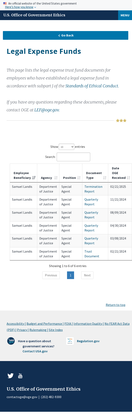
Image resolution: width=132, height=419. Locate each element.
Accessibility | (16, 323)
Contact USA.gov (35, 351)
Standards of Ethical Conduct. (92, 85)
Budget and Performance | (45, 323)
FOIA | (68, 323)
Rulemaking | (38, 330)
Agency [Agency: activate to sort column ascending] (46, 178)
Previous (51, 275)
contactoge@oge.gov (22, 397)
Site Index (56, 330)
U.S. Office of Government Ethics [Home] (34, 15)
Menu (125, 15)
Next (87, 275)
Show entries (67, 147)
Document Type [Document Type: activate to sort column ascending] (94, 175)
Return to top (115, 305)
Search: (67, 157)
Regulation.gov (88, 341)
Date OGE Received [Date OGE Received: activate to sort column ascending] (119, 173)
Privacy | (23, 330)
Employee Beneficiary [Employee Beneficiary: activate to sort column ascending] (22, 175)
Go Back (65, 35)
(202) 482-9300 (51, 397)
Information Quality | (88, 323)
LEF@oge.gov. (47, 109)
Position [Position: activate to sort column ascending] (69, 178)
